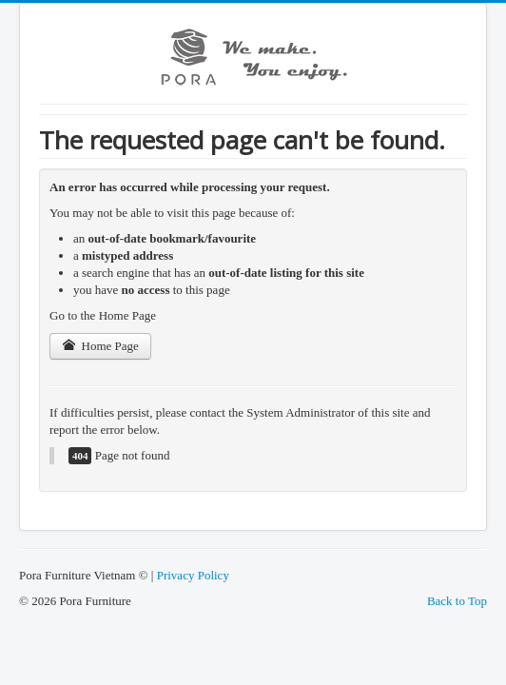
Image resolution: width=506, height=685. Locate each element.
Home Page (100, 346)
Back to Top (457, 601)
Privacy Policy (193, 575)
